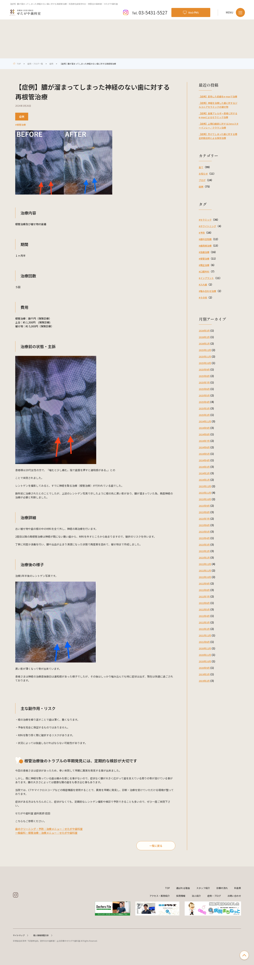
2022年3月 (204, 622)
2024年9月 (204, 427)
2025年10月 (205, 363)
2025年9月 (204, 369)
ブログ (202, 180)
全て (201, 167)
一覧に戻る (155, 846)
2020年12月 (205, 648)
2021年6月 (204, 641)
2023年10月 (205, 499)
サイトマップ (20, 935)
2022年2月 (204, 629)
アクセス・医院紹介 (160, 895)
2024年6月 (204, 447)
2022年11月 (205, 570)
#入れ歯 (203, 284)
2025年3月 (204, 408)
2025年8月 (204, 376)
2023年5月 (204, 531)
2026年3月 (204, 330)
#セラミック (205, 219)
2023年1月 (204, 557)
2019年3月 (204, 674)
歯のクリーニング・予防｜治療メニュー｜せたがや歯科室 (49, 829)
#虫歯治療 (204, 252)
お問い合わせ (234, 895)
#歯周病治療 (205, 245)
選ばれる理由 (183, 888)
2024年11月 (205, 421)
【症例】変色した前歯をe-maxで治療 (218, 96)
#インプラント (206, 278)
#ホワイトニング (207, 226)
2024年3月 (204, 466)
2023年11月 (205, 492)
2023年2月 (204, 551)
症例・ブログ (214, 895)
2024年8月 (204, 434)
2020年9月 (204, 667)
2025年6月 (204, 389)
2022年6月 (204, 603)
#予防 (202, 232)
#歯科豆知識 (205, 239)
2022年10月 (205, 577)
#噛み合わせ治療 (207, 291)
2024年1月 (204, 479)
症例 (51, 63)
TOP (167, 888)
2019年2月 (204, 680)
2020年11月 (205, 654)
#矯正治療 (204, 265)
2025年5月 (204, 395)
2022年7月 (204, 596)
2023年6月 (204, 525)
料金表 (237, 888)
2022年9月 (204, 583)
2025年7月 (204, 382)
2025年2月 (204, 415)
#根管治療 (20, 124)
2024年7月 (204, 440)
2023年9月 (204, 505)
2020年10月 (205, 661)
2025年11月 (205, 356)
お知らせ (203, 173)
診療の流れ (222, 888)
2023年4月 (204, 538)
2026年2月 (204, 337)
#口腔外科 (204, 271)
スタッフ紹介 (203, 888)
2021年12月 (205, 635)
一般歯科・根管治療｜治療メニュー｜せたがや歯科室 (46, 833)
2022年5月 (204, 609)
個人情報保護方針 (42, 935)
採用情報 (180, 895)
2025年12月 (205, 350)
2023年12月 (205, 486)
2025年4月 (204, 402)
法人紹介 (196, 895)
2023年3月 (204, 544)
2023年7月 (204, 518)
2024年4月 (204, 460)
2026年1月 (204, 343)
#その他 (203, 297)
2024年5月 (204, 453)
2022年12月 (205, 564)
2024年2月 (204, 473)
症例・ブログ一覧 (35, 63)
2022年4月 (204, 616)
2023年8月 (204, 512)
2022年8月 (204, 590)
